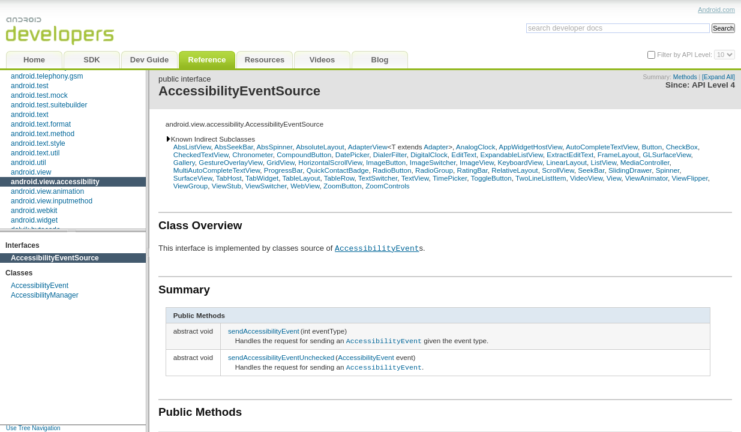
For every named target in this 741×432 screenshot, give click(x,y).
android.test (30, 86)
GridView (280, 162)
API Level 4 (713, 84)
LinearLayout (566, 162)
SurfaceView (192, 178)
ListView (604, 162)
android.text (30, 114)
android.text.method (42, 134)
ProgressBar (283, 170)
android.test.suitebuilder (49, 105)
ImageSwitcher (433, 162)
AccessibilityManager (45, 295)
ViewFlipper (689, 178)
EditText (463, 154)
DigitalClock (429, 154)
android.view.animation (47, 191)
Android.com (716, 9)
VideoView (586, 178)
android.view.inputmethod (51, 201)
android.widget (34, 220)
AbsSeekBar (233, 147)
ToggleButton (491, 178)
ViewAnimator (646, 178)
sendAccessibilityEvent (263, 331)
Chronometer (252, 154)
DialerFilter (390, 154)
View (614, 178)
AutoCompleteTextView (602, 147)
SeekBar (591, 170)
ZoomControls (387, 186)
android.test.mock (39, 95)
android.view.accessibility (55, 182)
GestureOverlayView (230, 162)
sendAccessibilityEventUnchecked (281, 356)
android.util (28, 162)
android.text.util (35, 153)
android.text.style (38, 143)
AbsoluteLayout (320, 147)
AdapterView (368, 147)
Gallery (184, 162)
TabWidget (261, 178)
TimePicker (450, 178)
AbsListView (192, 147)
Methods (685, 77)
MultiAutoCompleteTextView (216, 170)
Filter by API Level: (685, 54)
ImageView (477, 162)
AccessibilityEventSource (55, 258)
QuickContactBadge (338, 170)
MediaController (645, 162)
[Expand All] (718, 77)
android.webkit (34, 210)
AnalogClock (476, 147)
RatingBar (472, 170)
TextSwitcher (378, 178)
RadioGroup (434, 170)
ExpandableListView (511, 154)
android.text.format (41, 124)
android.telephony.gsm (47, 76)
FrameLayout (618, 154)
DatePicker (352, 154)
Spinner (668, 170)
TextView (415, 178)
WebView (304, 186)
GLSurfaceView (667, 154)
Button (651, 147)
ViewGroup (190, 186)
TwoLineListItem (540, 178)
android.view (31, 172)
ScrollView (558, 170)
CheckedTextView (201, 154)
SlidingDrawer (630, 170)
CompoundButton (304, 154)
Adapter (436, 147)
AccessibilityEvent (39, 285)
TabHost (229, 178)
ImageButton (386, 162)
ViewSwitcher (265, 186)
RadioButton (392, 170)
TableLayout (301, 178)
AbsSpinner (275, 147)
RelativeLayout (514, 170)
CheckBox (682, 147)
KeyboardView (519, 162)
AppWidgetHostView (530, 147)
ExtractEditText (570, 154)
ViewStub (226, 186)
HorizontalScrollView (330, 162)
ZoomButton (342, 186)
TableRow (339, 178)
